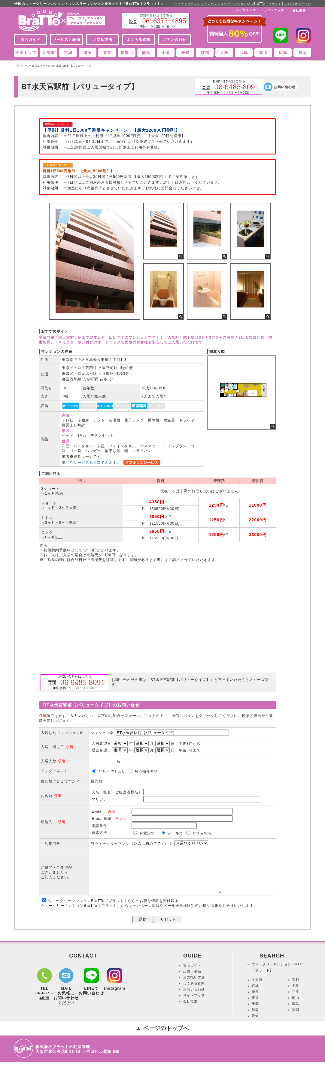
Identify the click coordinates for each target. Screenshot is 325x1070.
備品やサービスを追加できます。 (91, 462)
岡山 (263, 52)
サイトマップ (274, 10)
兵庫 (244, 52)
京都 (205, 52)
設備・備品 (192, 979)
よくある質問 (194, 991)
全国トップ (25, 52)
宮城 (68, 52)
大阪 (224, 52)
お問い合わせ (194, 997)
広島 (283, 52)
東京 (107, 52)
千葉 (166, 52)
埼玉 (88, 52)
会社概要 (299, 10)
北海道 (48, 52)
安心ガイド (192, 973)
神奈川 (126, 52)
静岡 (146, 52)
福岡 (302, 52)
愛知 (185, 52)
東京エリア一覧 (41, 65)
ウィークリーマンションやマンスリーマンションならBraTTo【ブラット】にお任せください (242, 3)
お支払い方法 (194, 985)
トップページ (245, 10)
